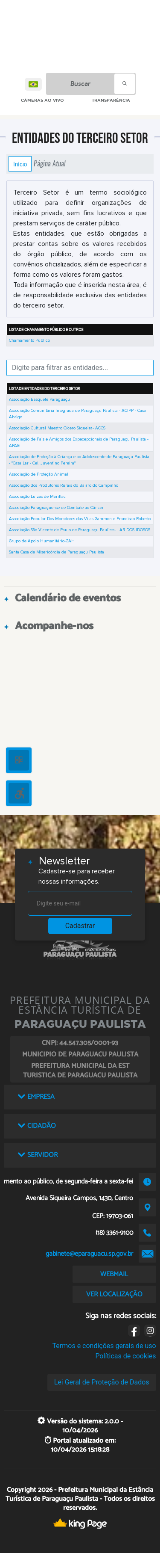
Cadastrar (80, 926)
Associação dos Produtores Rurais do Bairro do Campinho (63, 485)
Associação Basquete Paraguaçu (39, 399)
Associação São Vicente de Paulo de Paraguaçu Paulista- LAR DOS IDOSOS (79, 530)
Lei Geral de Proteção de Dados (101, 1382)
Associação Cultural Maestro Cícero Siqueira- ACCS (57, 428)
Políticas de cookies (125, 1356)
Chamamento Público (29, 340)
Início (20, 164)
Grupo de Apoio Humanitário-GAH (42, 541)
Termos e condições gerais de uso (104, 1346)
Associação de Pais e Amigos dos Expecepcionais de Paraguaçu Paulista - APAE (78, 442)
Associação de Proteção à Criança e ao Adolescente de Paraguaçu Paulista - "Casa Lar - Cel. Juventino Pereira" (79, 460)
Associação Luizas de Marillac (37, 496)
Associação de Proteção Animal (38, 474)
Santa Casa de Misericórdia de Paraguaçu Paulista (56, 552)
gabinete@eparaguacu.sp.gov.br (89, 1254)
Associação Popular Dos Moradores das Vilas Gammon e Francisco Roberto (80, 519)
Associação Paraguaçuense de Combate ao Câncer (56, 508)
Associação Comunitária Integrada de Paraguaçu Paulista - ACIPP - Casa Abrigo (77, 413)
